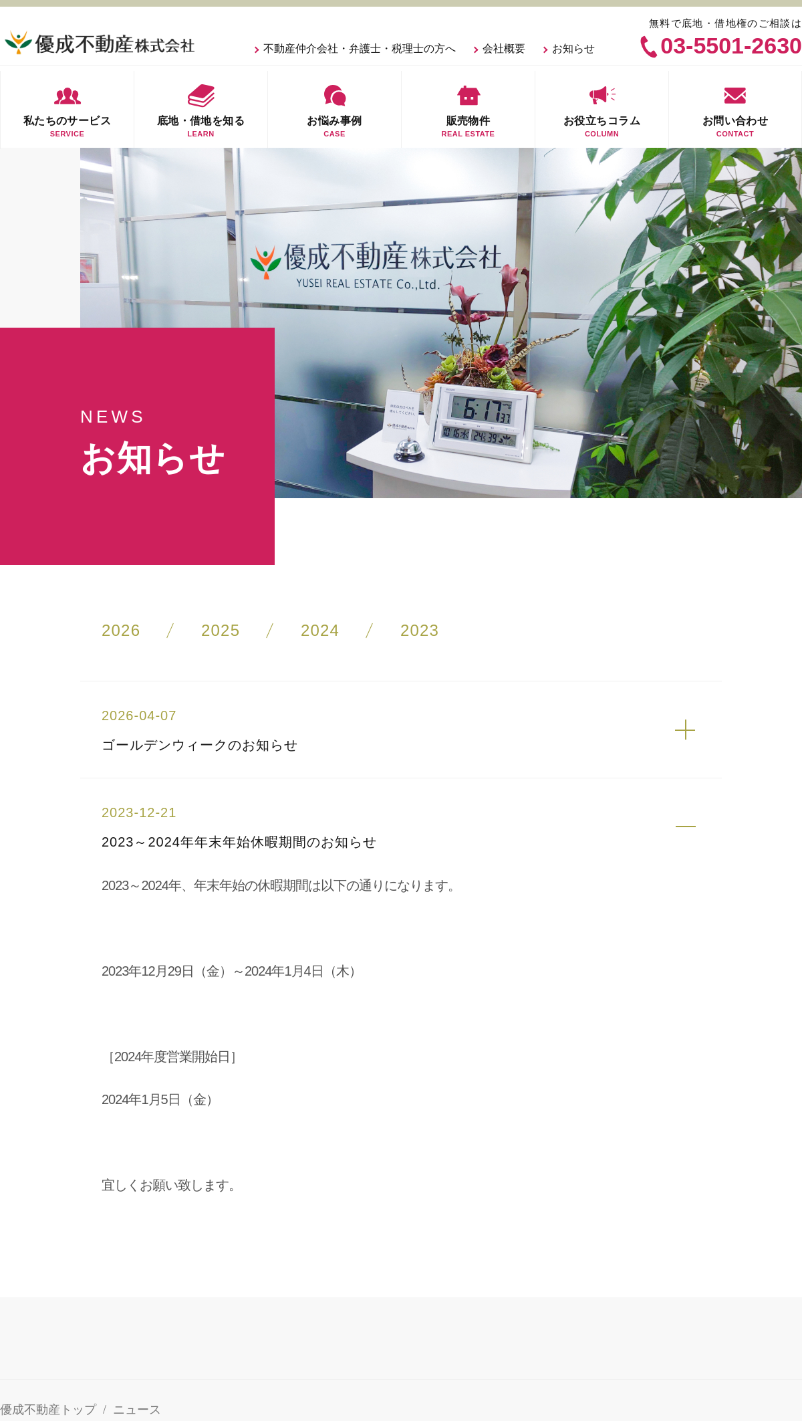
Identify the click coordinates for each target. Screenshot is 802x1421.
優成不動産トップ (48, 1409)
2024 (320, 630)
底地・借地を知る (200, 109)
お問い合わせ (735, 109)
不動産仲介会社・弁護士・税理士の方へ (359, 48)
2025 (220, 630)
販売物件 (468, 109)
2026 (121, 630)
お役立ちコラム (601, 109)
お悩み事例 (334, 109)
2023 (419, 630)
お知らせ (573, 48)
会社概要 (504, 48)
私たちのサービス (67, 109)
